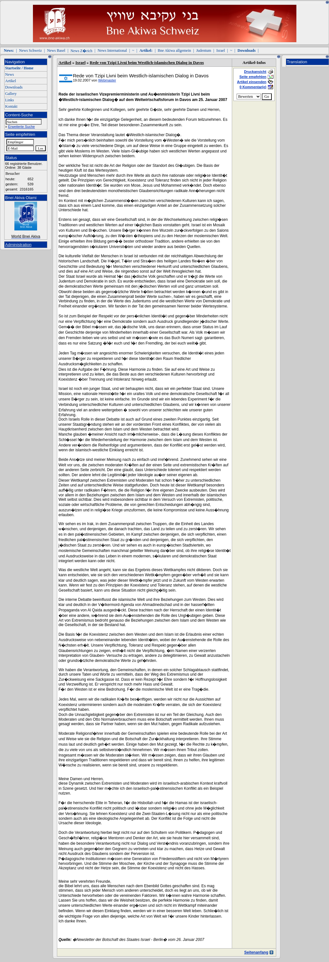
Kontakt (11, 106)
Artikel (10, 81)
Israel (220, 50)
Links (9, 100)
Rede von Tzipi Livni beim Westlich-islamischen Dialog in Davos (147, 62)
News (9, 74)
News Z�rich (81, 51)
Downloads (14, 87)
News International (112, 50)
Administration (18, 244)
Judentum (203, 50)
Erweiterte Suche (21, 126)
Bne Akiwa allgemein (174, 50)
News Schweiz (30, 50)
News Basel (56, 50)
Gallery (11, 93)
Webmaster (107, 80)
